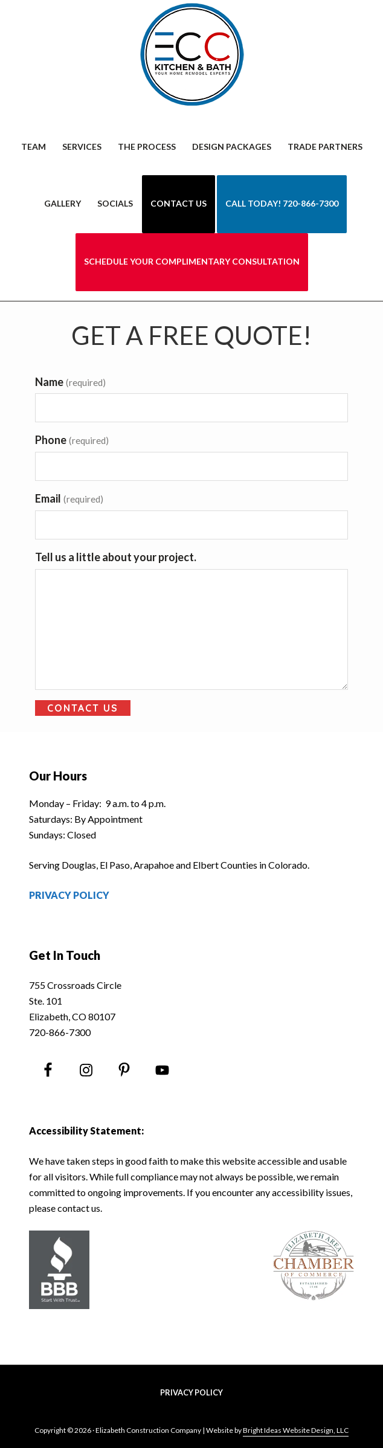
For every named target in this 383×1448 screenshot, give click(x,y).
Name (70, 381)
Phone (72, 439)
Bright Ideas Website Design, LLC (296, 1430)
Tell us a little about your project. (115, 557)
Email (69, 498)
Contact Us (82, 708)
